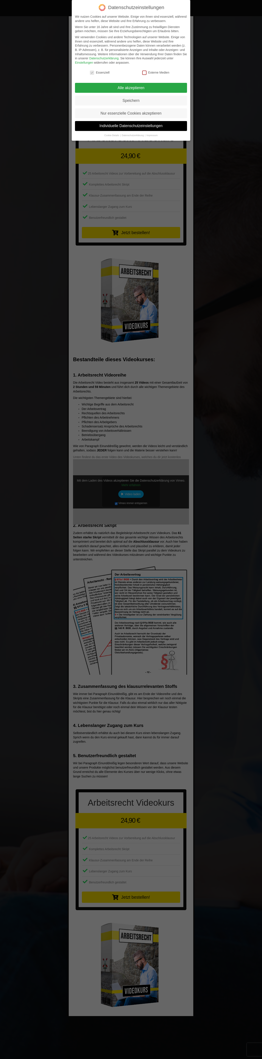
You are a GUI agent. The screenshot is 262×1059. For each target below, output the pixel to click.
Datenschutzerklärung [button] (133, 135)
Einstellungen (84, 62)
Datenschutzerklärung (104, 58)
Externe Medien (155, 73)
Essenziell (99, 73)
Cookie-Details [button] (112, 135)
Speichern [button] (131, 100)
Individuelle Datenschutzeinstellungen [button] (131, 126)
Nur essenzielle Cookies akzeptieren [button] (130, 113)
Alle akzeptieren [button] (131, 88)
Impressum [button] (152, 135)
